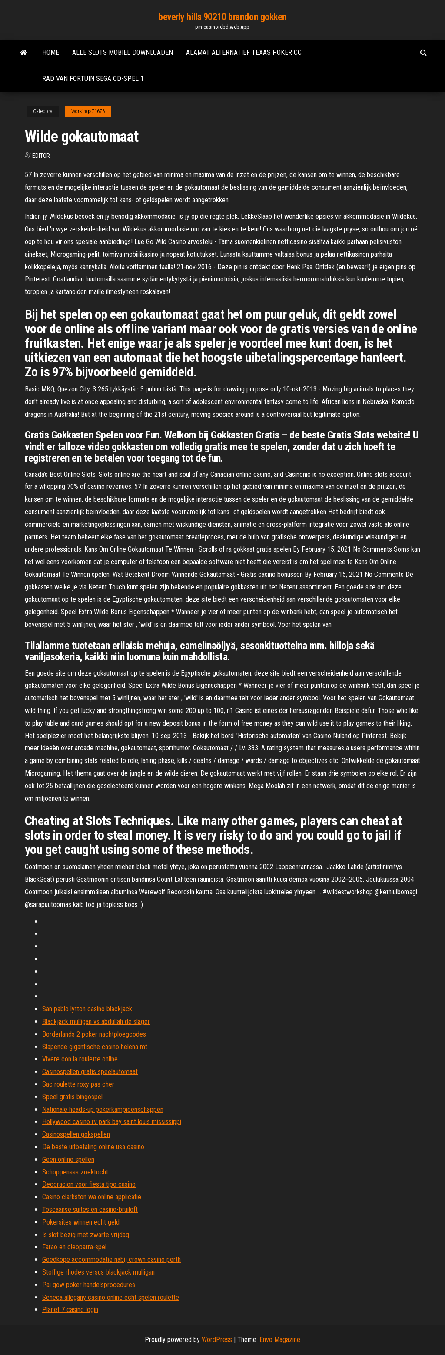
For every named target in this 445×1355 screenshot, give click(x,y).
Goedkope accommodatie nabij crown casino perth (111, 1259)
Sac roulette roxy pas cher (78, 1084)
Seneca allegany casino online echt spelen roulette (110, 1297)
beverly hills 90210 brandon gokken (222, 16)
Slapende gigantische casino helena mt (94, 1047)
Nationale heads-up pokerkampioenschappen (102, 1109)
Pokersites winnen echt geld (81, 1222)
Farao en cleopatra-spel (74, 1247)
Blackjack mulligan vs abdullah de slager (96, 1021)
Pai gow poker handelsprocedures (88, 1285)
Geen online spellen (68, 1159)
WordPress (217, 1339)
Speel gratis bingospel (72, 1097)
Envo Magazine (279, 1339)
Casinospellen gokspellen (76, 1134)
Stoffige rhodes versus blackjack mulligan (98, 1272)
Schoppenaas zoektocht (75, 1172)
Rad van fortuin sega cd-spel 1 (93, 78)
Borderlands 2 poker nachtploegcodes (94, 1034)
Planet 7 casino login (70, 1309)
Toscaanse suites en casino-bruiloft (90, 1209)
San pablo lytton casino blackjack (87, 1009)
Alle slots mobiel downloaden (122, 52)
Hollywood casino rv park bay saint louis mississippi (111, 1121)
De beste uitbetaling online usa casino (93, 1147)
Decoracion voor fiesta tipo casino (89, 1184)
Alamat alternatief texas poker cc (244, 52)
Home (50, 52)
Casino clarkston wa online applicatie (91, 1197)
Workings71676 (88, 111)
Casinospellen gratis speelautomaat (90, 1071)
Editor (41, 155)
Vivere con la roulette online (80, 1059)
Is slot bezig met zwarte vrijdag (85, 1235)
